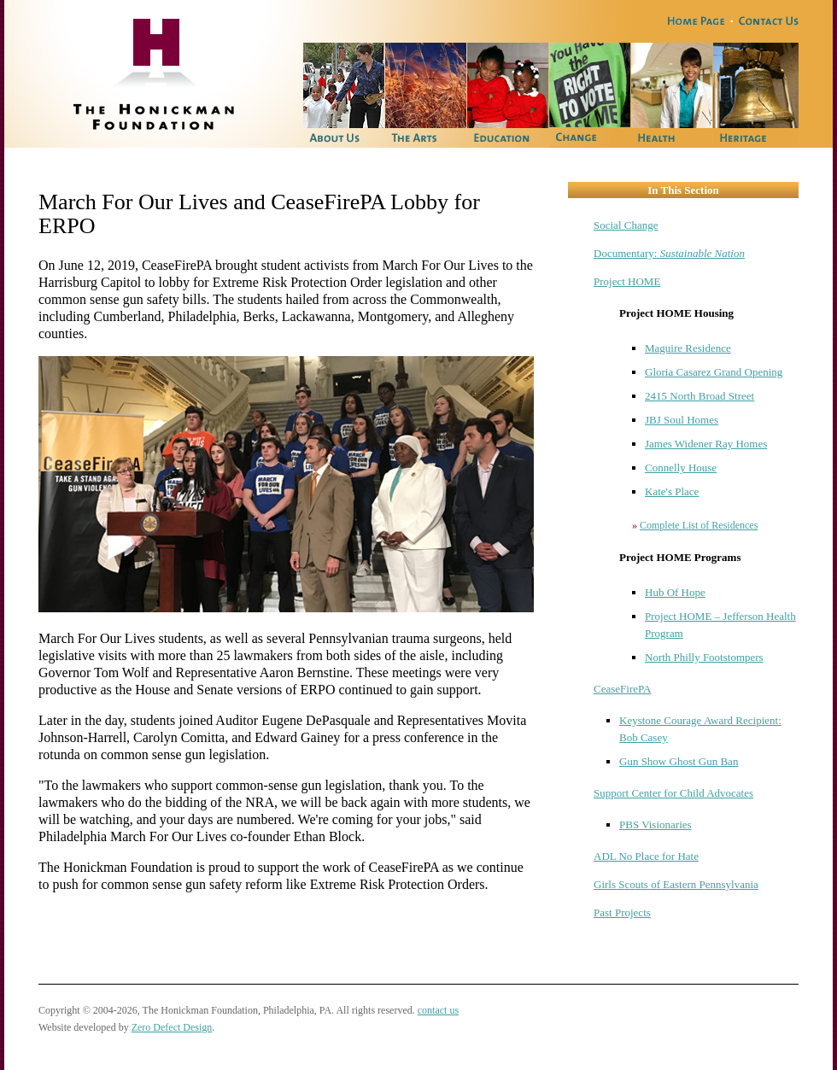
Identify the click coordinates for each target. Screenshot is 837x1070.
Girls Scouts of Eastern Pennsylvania (676, 884)
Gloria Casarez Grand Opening (713, 371)
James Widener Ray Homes (706, 443)
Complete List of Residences (699, 525)
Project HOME (627, 281)
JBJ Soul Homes (681, 419)
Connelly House (681, 467)
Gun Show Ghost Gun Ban (678, 761)
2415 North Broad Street (699, 395)
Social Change (626, 225)
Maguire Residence (688, 348)
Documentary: (669, 253)
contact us (438, 1010)
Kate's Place (672, 491)
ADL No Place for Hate (646, 856)
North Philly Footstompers (704, 657)
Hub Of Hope (675, 592)
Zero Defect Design (172, 1027)
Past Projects (622, 912)
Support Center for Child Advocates (673, 792)
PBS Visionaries (655, 824)
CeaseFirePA (622, 688)
